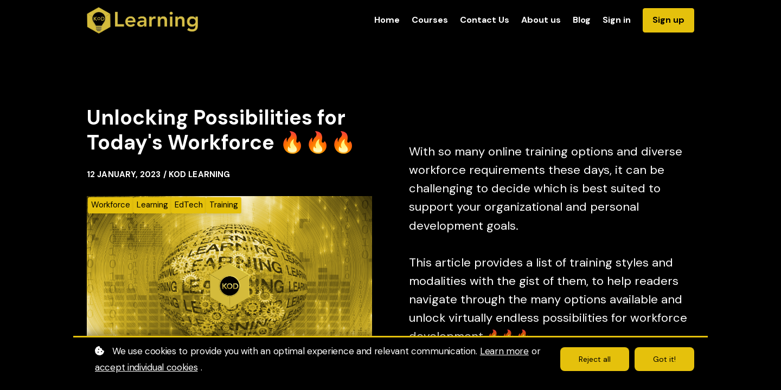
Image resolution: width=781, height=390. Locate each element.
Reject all (595, 359)
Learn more (504, 351)
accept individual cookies (146, 367)
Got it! (664, 359)
